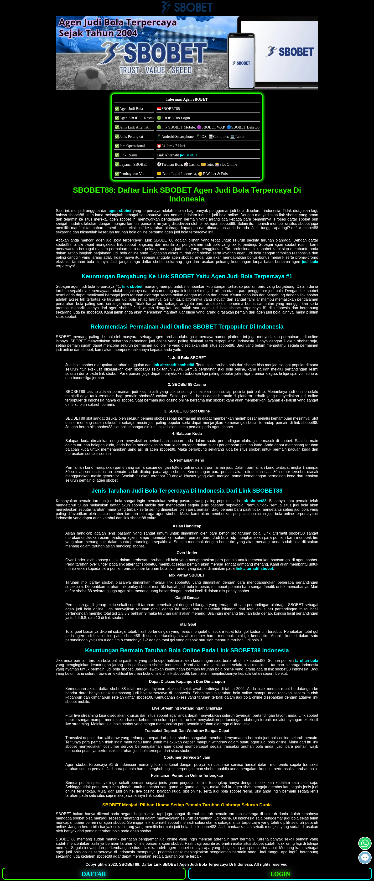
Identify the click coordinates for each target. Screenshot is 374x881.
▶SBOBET (189, 155)
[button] (365, 857)
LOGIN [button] (280, 874)
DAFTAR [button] (94, 874)
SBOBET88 (129, 864)
